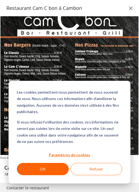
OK (43, 169)
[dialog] (69, 132)
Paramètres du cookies (69, 155)
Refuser (96, 169)
